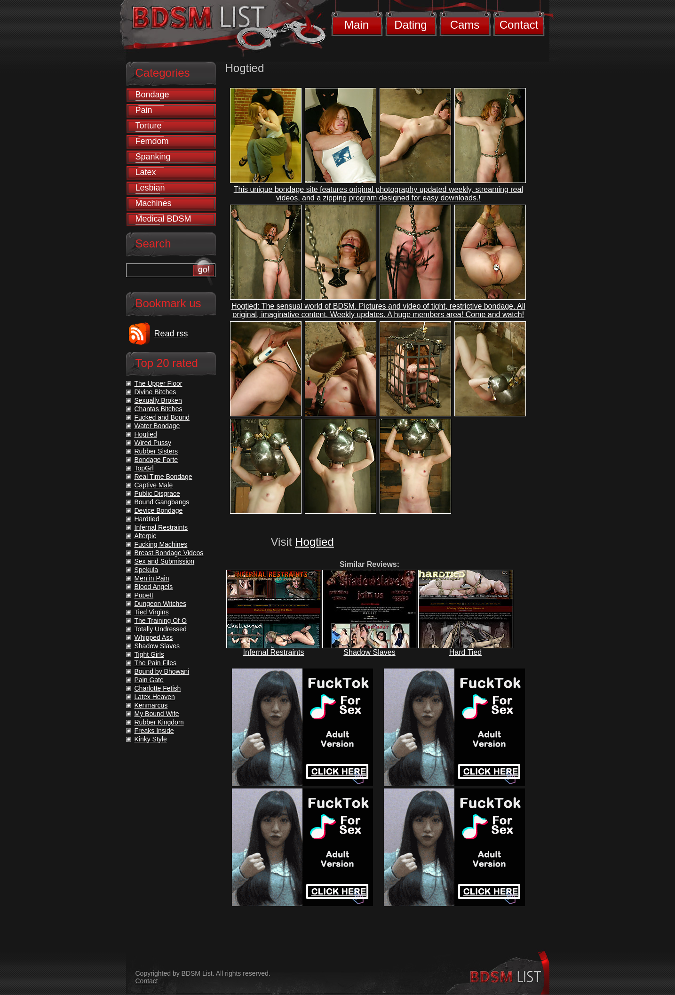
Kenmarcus (151, 705)
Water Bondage (157, 426)
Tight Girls (149, 654)
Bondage (152, 94)
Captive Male (154, 485)
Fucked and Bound (162, 417)
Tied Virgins (152, 612)
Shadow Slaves (369, 652)
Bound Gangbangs (162, 502)
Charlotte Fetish (158, 688)
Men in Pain (152, 578)
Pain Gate (149, 680)
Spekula (147, 569)
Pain (143, 110)
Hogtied (314, 541)
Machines (153, 203)
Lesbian (150, 187)
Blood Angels (154, 586)
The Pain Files (155, 663)
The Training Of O (161, 620)
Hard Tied (465, 652)
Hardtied (147, 519)
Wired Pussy (153, 442)
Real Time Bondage (163, 476)
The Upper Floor (159, 383)
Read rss (171, 333)
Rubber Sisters (156, 451)
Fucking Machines (161, 544)
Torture (148, 125)
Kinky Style (151, 739)
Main (356, 24)
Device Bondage (159, 510)
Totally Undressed (161, 629)
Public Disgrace (157, 493)
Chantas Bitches (159, 409)
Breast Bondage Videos (169, 553)
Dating (410, 24)
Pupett (144, 595)
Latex (145, 172)
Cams (465, 24)
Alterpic (146, 536)
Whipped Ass (154, 637)
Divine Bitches (155, 392)
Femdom (152, 141)
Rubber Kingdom (159, 722)
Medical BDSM (163, 218)
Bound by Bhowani (162, 671)
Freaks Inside (154, 730)
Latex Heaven (155, 696)
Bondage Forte (156, 459)
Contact (519, 24)
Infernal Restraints (273, 652)
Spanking (153, 156)
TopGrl (144, 468)
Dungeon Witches (161, 603)
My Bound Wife (157, 713)
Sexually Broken (158, 400)
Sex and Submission (165, 561)
